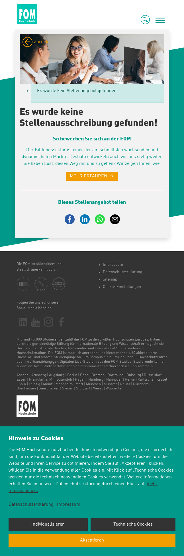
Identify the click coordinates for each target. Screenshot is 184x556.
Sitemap (110, 279)
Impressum (113, 265)
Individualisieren (48, 524)
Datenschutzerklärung (122, 272)
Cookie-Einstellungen (122, 287)
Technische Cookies (133, 524)
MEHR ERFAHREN (88, 176)
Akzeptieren (92, 540)
